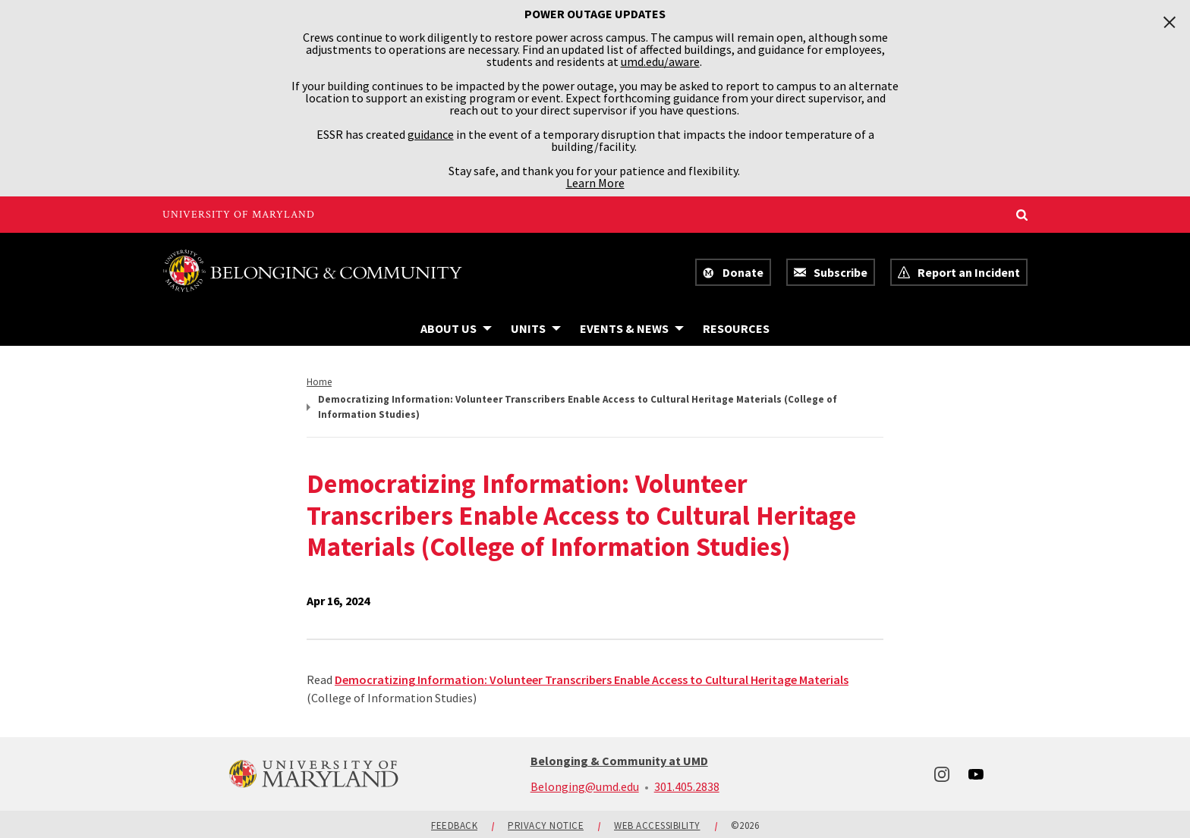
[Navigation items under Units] (536, 328)
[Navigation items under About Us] (456, 328)
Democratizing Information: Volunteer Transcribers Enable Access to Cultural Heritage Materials (591, 679)
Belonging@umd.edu (584, 786)
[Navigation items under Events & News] (632, 328)
